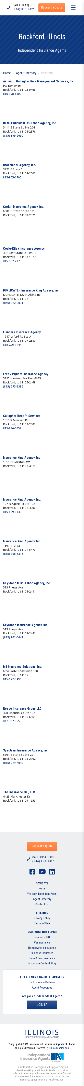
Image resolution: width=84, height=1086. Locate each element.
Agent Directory (26, 73)
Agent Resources (42, 987)
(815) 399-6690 (13, 135)
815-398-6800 (12, 94)
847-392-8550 (12, 721)
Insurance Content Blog (42, 963)
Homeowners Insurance (42, 948)
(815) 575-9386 (13, 386)
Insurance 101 (42, 937)
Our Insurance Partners (42, 982)
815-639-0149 (12, 512)
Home (7, 73)
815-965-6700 (12, 177)
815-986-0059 (12, 428)
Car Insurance (42, 942)
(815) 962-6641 (13, 637)
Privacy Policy (42, 918)
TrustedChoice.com (59, 1047)
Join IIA (42, 1005)
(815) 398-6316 (13, 554)
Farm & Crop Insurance (42, 958)
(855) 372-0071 (13, 303)
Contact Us (42, 904)
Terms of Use (42, 923)
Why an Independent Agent (42, 894)
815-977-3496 (12, 679)
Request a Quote (42, 846)
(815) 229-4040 (13, 763)
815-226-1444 (12, 345)
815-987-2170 (12, 261)
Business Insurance (42, 953)
